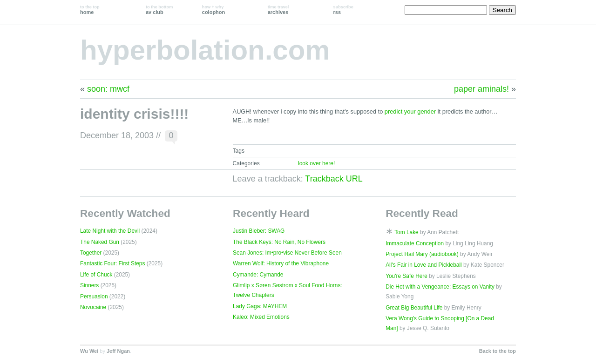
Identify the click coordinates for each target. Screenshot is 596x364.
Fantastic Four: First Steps (112, 263)
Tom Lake (406, 232)
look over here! (316, 163)
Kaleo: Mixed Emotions (261, 317)
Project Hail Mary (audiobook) (422, 254)
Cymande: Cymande (258, 274)
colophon (213, 10)
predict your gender (410, 111)
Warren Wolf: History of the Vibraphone (281, 263)
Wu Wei (89, 351)
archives (278, 10)
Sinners (89, 285)
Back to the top (497, 351)
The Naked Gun (99, 242)
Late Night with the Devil (110, 231)
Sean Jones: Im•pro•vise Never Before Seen (287, 252)
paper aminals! (481, 89)
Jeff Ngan (118, 351)
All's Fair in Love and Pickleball (424, 265)
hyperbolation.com (205, 50)
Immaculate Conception (415, 243)
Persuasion (94, 296)
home (90, 10)
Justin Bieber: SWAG (258, 231)
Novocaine (93, 307)
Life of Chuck (96, 274)
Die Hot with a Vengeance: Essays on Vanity (440, 286)
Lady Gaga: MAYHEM (260, 306)
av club (159, 10)
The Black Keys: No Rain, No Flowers (279, 242)
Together (91, 252)
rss (343, 10)
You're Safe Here (406, 276)
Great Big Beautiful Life (414, 307)
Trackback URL (333, 178)
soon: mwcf (108, 89)
